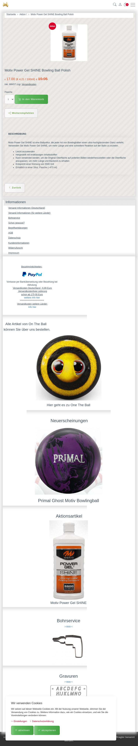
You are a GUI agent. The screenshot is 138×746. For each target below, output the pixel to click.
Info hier (32, 307)
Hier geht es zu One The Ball (68, 405)
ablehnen (22, 730)
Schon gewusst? (16, 223)
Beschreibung (17, 134)
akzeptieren (47, 730)
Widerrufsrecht (15, 248)
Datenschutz (14, 238)
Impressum (13, 253)
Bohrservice (14, 218)
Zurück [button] (14, 187)
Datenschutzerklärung (42, 721)
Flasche (8, 92)
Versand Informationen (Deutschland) (26, 208)
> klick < (68, 626)
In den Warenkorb (31, 99)
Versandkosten (29, 84)
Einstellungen (19, 721)
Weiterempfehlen (21, 113)
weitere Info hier (32, 297)
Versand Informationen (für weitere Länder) (29, 213)
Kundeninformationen (18, 243)
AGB (10, 233)
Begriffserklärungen (17, 228)
